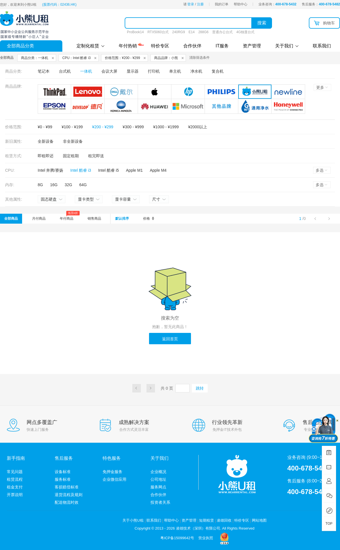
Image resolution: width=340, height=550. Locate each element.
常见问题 (15, 471)
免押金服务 (112, 471)
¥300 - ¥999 (133, 127)
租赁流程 (15, 479)
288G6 (203, 32)
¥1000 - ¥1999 (166, 127)
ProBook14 (135, 32)
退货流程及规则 (68, 494)
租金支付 (15, 487)
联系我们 (322, 45)
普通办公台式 (222, 32)
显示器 (133, 71)
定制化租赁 (90, 45)
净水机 (196, 71)
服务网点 (158, 487)
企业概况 (158, 471)
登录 (190, 4)
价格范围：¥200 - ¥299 (122, 58)
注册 (200, 4)
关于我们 (287, 45)
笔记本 (44, 71)
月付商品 (39, 219)
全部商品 (11, 219)
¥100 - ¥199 (72, 127)
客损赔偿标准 (66, 487)
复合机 (218, 71)
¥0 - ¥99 (45, 127)
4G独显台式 (245, 32)
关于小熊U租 (132, 520)
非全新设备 (73, 141)
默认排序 (122, 219)
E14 (192, 32)
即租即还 (46, 156)
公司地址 (158, 479)
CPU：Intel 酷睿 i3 (76, 58)
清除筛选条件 (199, 58)
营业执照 (205, 538)
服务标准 (63, 479)
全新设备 (46, 141)
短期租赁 (206, 520)
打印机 (154, 71)
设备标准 (63, 471)
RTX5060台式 (157, 32)
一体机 (86, 71)
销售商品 (94, 219)
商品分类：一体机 (34, 58)
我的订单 (221, 4)
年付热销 (128, 45)
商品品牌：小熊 (166, 58)
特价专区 (160, 45)
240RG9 (178, 32)
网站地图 (259, 520)
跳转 (200, 388)
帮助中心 (240, 4)
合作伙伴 (192, 45)
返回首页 (170, 339)
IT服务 (222, 45)
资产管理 (252, 45)
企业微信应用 (114, 479)
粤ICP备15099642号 (177, 538)
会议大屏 (109, 71)
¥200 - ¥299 (102, 127)
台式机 (65, 71)
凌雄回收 (224, 520)
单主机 (175, 71)
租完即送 (96, 156)
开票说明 (15, 494)
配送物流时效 (66, 502)
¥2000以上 (197, 127)
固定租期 (71, 156)
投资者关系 (160, 502)
